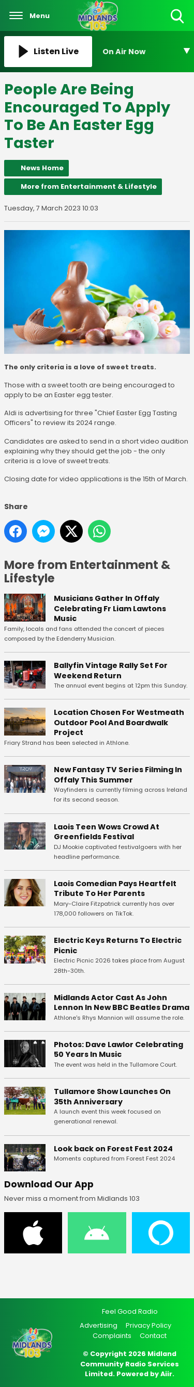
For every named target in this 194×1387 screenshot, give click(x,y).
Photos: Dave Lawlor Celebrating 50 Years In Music (118, 1049)
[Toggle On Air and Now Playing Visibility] (146, 51)
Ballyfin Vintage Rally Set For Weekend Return (111, 670)
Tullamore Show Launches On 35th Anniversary (112, 1096)
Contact (153, 1336)
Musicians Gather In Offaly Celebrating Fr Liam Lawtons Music (110, 609)
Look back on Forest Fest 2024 (113, 1149)
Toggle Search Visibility (178, 17)
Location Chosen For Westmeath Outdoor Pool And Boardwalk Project (119, 723)
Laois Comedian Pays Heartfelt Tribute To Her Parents (115, 888)
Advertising (98, 1325)
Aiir (166, 1373)
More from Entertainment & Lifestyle (89, 186)
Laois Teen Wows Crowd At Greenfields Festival (106, 832)
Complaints (112, 1336)
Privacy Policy (148, 1325)
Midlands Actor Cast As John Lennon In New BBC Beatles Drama (121, 1002)
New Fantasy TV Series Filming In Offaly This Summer (118, 774)
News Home (42, 168)
